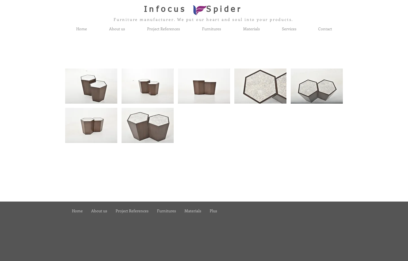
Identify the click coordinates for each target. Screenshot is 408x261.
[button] (91, 86)
